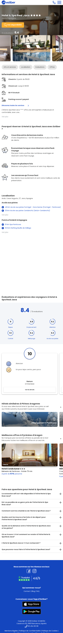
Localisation (25, 67)
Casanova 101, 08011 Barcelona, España (31, 623)
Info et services (10, 67)
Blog (33, 591)
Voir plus (5, 117)
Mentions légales (11, 631)
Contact (27, 591)
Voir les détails (29, 390)
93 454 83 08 (33, 626)
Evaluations (40, 67)
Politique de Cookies (50, 631)
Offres (52, 67)
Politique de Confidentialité (29, 631)
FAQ (37, 591)
